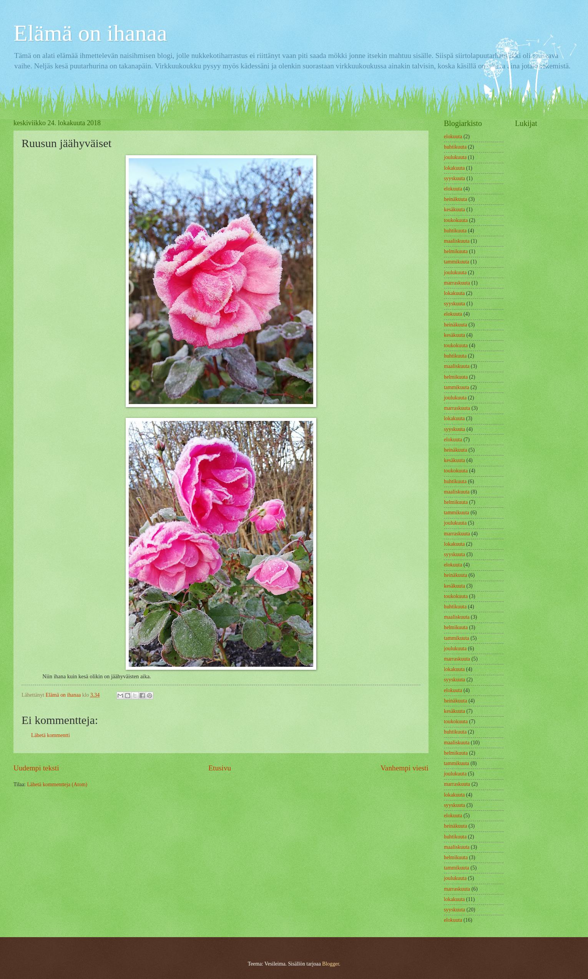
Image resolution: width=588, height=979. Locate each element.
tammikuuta (456, 262)
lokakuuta (454, 168)
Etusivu (219, 768)
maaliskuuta (457, 241)
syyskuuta (454, 178)
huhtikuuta (455, 147)
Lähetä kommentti (50, 735)
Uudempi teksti (36, 768)
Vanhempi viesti (404, 768)
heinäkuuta (455, 199)
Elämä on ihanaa (90, 33)
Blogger (330, 964)
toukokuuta (456, 220)
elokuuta (453, 136)
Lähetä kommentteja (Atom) (57, 784)
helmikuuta (456, 251)
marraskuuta (457, 283)
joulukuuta (455, 157)
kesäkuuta (454, 209)
